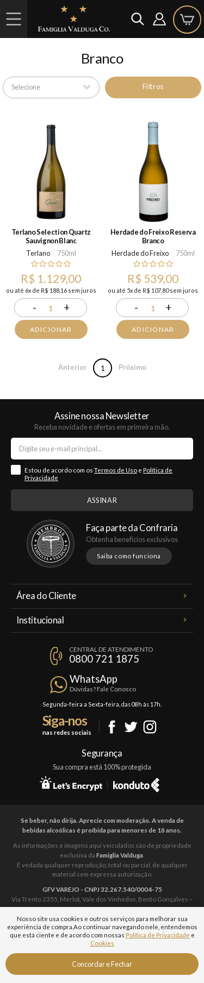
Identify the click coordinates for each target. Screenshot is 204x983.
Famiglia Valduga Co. (74, 18)
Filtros (153, 86)
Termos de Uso (115, 470)
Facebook (112, 727)
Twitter (131, 727)
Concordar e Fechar (102, 964)
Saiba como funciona (129, 555)
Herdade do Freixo (140, 253)
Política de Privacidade (158, 934)
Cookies (102, 943)
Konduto (136, 783)
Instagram (150, 727)
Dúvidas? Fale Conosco (103, 688)
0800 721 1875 (104, 659)
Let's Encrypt (71, 783)
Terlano (38, 253)
